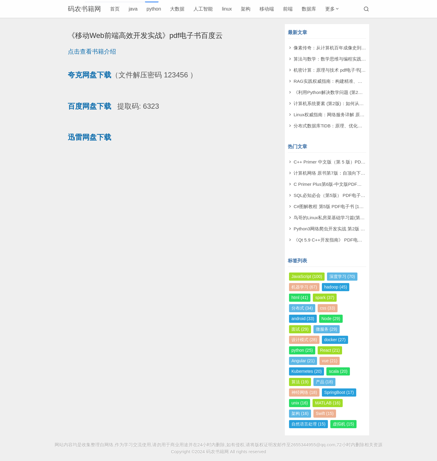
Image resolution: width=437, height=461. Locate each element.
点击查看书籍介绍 (92, 51)
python (153, 8)
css (327, 308)
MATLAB (327, 402)
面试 (300, 329)
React (330, 350)
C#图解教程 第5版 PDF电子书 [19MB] (332, 206)
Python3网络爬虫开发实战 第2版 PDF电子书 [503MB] (347, 228)
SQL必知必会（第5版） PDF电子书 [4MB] (336, 195)
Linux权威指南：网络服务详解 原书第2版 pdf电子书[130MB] (354, 114)
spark (324, 297)
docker (335, 339)
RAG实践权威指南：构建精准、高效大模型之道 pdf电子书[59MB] (359, 81)
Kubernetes (306, 371)
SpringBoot (339, 392)
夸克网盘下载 (89, 75)
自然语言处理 (308, 424)
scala (338, 371)
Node (331, 318)
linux (227, 8)
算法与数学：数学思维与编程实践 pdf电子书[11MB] (345, 58)
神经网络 (304, 392)
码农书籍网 (84, 9)
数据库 (309, 8)
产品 (324, 381)
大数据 (177, 8)
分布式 (302, 308)
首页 (115, 8)
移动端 (266, 8)
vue (329, 360)
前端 (288, 8)
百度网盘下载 (89, 106)
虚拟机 (343, 424)
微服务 (326, 329)
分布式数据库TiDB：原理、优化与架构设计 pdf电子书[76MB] (355, 125)
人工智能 (203, 8)
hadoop (335, 287)
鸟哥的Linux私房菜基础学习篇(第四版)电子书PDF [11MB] (351, 217)
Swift (325, 413)
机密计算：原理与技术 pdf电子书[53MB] (334, 70)
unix (299, 402)
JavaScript (306, 276)
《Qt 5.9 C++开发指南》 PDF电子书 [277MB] (339, 239)
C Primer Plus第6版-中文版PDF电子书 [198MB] (341, 184)
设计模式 (304, 339)
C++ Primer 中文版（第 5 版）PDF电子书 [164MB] (344, 161)
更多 (330, 8)
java (133, 8)
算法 (300, 381)
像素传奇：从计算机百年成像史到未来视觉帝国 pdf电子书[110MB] (360, 47)
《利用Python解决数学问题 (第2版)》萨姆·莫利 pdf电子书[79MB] (358, 92)
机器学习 (304, 287)
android (302, 318)
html (299, 297)
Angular (303, 360)
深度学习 (342, 276)
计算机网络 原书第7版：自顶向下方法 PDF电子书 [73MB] (351, 173)
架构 (245, 8)
